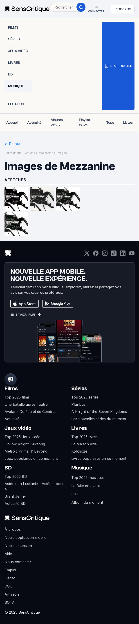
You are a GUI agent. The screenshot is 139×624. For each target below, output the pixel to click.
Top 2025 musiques (88, 477)
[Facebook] (96, 255)
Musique (81, 468)
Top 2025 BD (15, 476)
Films (11, 388)
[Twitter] (87, 255)
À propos (12, 529)
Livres (79, 428)
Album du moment (87, 502)
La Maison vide (84, 444)
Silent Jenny (15, 496)
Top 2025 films (17, 397)
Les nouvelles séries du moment (98, 419)
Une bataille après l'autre (26, 404)
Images (62, 153)
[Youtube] (132, 255)
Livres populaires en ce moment (98, 458)
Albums (30, 153)
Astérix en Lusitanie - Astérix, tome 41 (34, 486)
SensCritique (13, 153)
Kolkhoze (79, 451)
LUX (75, 494)
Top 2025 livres (84, 437)
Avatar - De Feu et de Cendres (30, 411)
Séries (79, 388)
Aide (8, 553)
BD (8, 468)
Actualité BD (15, 503)
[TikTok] (114, 255)
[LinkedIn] (123, 255)
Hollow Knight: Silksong (24, 444)
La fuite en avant (85, 485)
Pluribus (78, 404)
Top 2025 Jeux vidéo (22, 437)
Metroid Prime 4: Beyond (25, 451)
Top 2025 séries (85, 397)
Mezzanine (46, 153)
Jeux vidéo (17, 428)
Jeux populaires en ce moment (31, 458)
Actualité (11, 419)
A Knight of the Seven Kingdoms (99, 411)
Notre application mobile (25, 537)
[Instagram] (105, 255)
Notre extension (18, 545)
